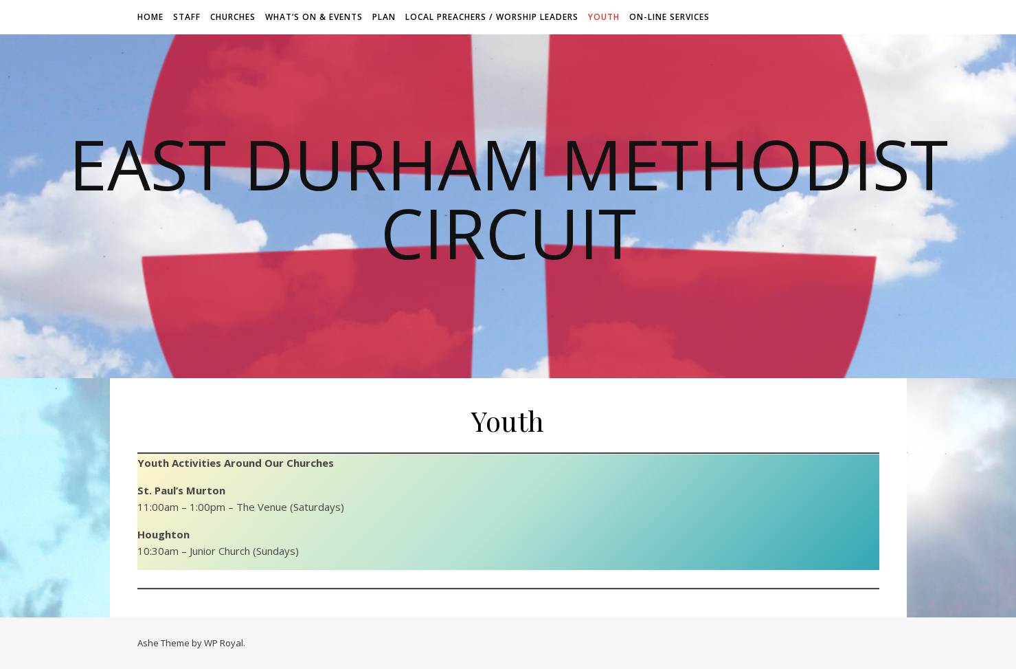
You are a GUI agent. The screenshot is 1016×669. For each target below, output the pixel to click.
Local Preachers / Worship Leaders (491, 17)
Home (150, 17)
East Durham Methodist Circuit (508, 198)
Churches (233, 17)
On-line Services (669, 17)
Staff (187, 17)
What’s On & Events (314, 17)
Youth (604, 17)
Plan (384, 17)
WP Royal (223, 643)
